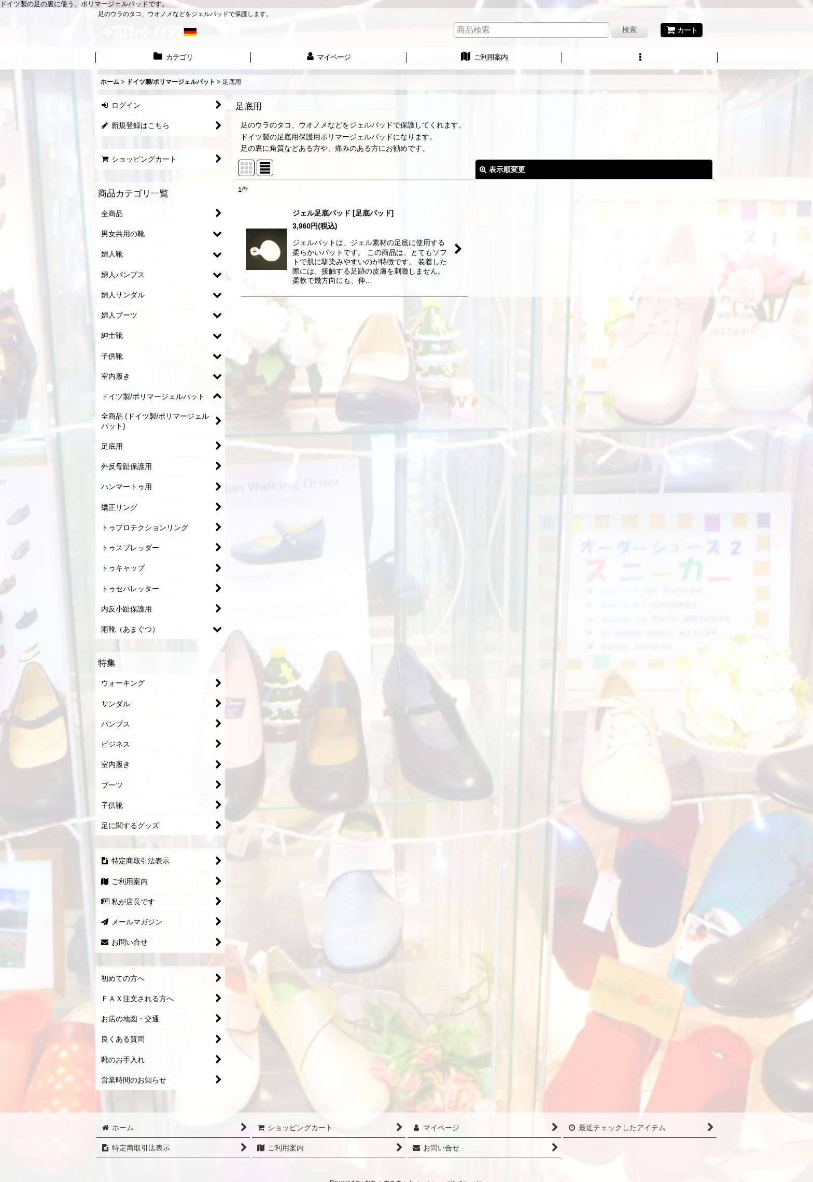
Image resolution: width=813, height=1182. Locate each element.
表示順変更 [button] (502, 169)
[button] (640, 58)
